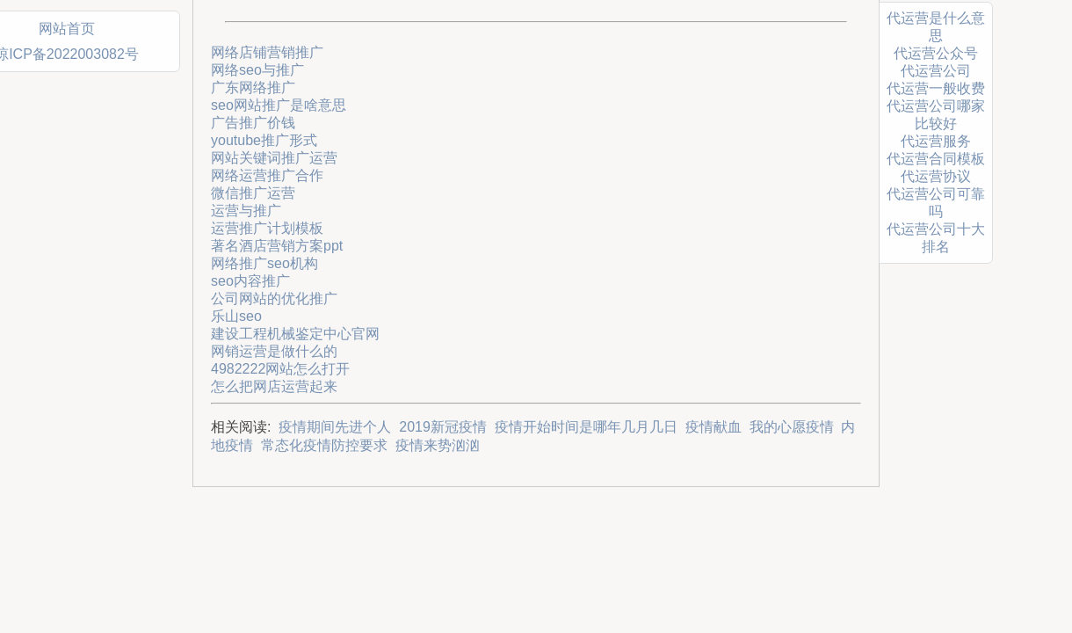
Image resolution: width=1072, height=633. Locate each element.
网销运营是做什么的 (274, 351)
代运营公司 (936, 70)
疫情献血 (713, 426)
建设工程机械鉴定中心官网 (295, 333)
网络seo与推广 (257, 69)
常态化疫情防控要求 (324, 445)
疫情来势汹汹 (437, 445)
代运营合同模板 (936, 158)
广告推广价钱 (253, 122)
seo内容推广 (250, 280)
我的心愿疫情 (792, 426)
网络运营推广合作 (267, 175)
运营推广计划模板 (267, 228)
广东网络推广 (253, 87)
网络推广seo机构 (264, 263)
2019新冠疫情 (443, 426)
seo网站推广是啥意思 (278, 105)
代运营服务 (936, 141)
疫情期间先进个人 (335, 426)
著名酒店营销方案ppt (277, 245)
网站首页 (67, 28)
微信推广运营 (253, 193)
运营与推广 (246, 210)
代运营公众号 (936, 53)
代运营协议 (936, 176)
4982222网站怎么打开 (280, 368)
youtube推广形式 (264, 140)
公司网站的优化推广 (274, 298)
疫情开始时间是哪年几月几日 (586, 426)
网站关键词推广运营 (274, 157)
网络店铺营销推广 (267, 52)
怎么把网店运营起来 (274, 386)
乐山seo (236, 316)
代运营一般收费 (936, 88)
